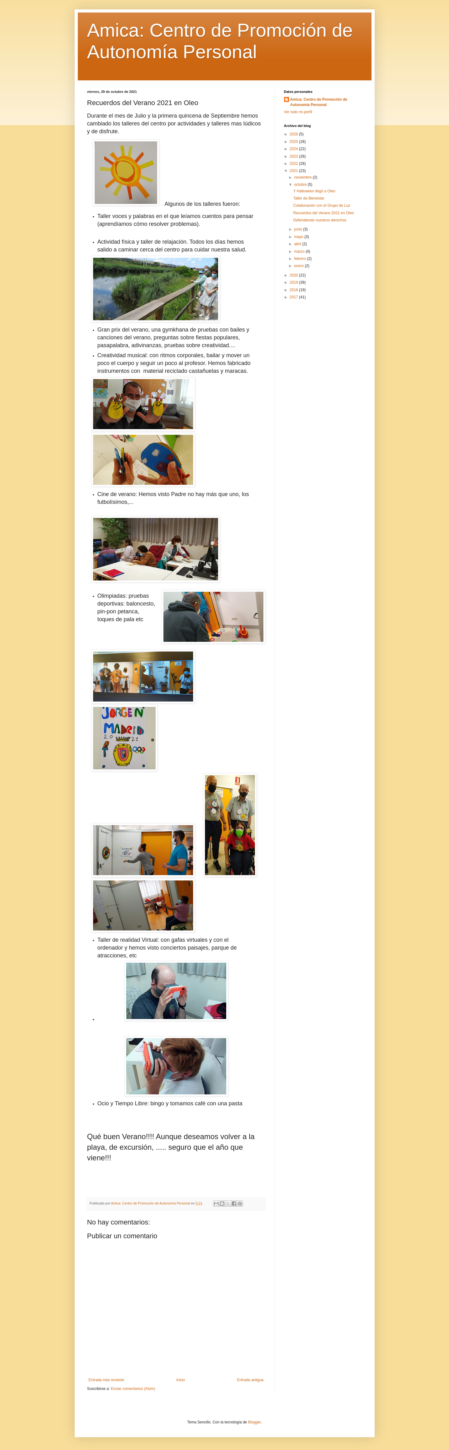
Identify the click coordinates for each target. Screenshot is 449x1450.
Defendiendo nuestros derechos (319, 220)
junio (298, 229)
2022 (294, 163)
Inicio (180, 1380)
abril (298, 244)
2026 (294, 134)
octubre (300, 184)
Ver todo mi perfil (298, 112)
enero (299, 266)
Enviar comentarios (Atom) (133, 1389)
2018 (294, 290)
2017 (294, 297)
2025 (294, 141)
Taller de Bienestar (308, 198)
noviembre (303, 177)
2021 (294, 171)
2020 (294, 275)
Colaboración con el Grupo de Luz (321, 205)
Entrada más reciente (106, 1380)
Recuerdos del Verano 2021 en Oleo (323, 213)
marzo (300, 251)
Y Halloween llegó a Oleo (314, 191)
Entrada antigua (250, 1380)
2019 (294, 282)
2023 (294, 156)
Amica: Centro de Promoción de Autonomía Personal (318, 102)
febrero (300, 258)
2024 (294, 149)
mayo (299, 237)
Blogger (254, 1422)
